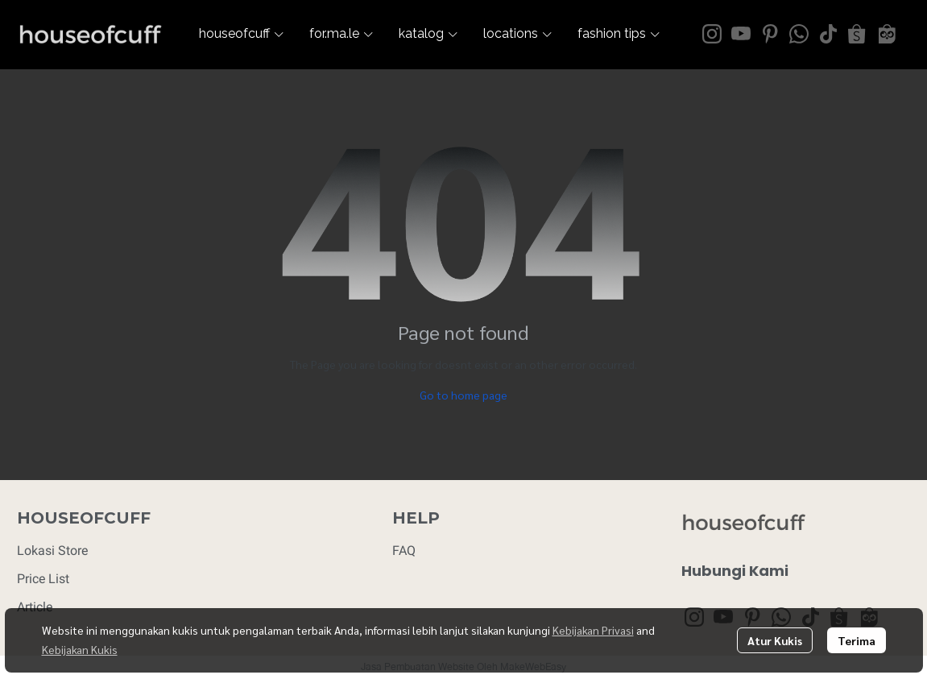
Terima (856, 640)
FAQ (404, 550)
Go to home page (463, 394)
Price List (43, 578)
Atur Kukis (774, 640)
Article (34, 607)
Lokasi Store (52, 550)
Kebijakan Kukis (80, 649)
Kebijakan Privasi (593, 630)
